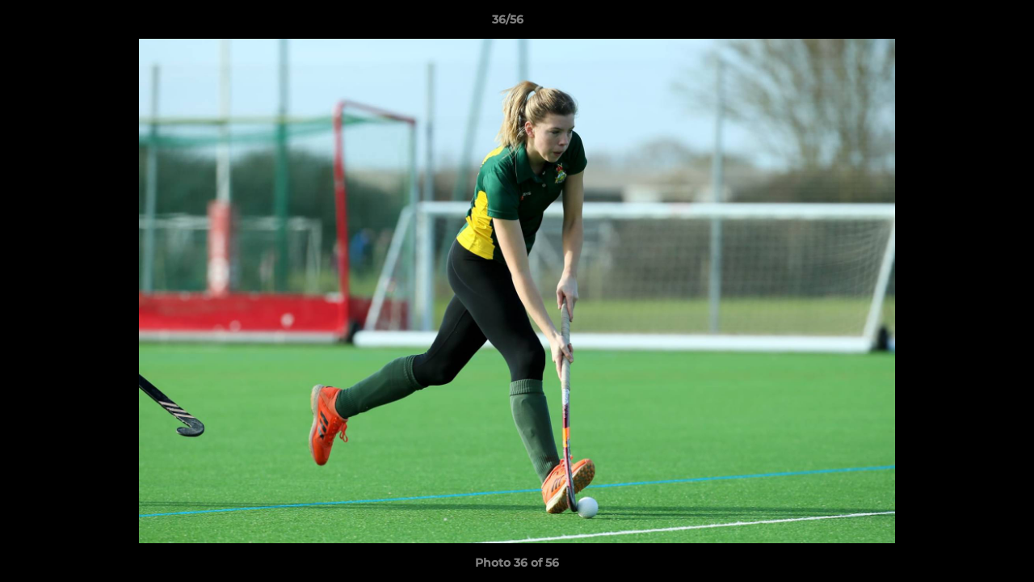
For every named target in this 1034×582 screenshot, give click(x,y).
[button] (966, 23)
